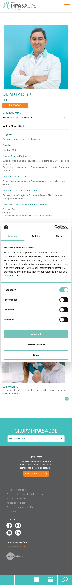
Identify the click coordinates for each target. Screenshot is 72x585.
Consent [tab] (13, 236)
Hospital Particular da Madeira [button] (17, 117)
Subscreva (31, 473)
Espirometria (10, 387)
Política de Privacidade (17, 498)
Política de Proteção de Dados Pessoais (25, 494)
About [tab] (59, 236)
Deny (36, 355)
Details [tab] (36, 236)
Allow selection (36, 344)
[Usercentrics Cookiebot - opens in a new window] (54, 227)
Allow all (36, 334)
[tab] (36, 118)
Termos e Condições (16, 489)
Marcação (15, 105)
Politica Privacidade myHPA (19, 507)
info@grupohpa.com (16, 546)
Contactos (11, 511)
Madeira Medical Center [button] (14, 126)
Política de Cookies (15, 502)
